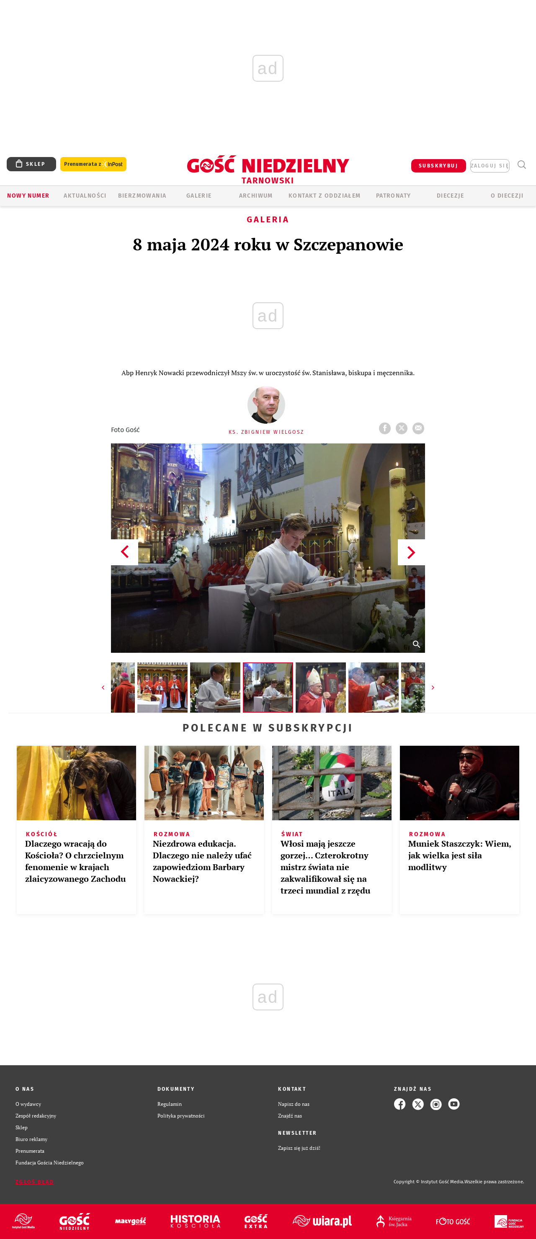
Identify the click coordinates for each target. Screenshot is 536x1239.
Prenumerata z (93, 164)
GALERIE (199, 195)
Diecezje (450, 195)
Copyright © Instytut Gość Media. (429, 1182)
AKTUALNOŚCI (85, 195)
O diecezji (507, 195)
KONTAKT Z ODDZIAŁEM (325, 195)
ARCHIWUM (256, 195)
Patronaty (393, 195)
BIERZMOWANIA (142, 195)
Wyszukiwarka (521, 165)
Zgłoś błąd (34, 1182)
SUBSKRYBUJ (438, 166)
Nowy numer (28, 195)
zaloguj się (490, 166)
